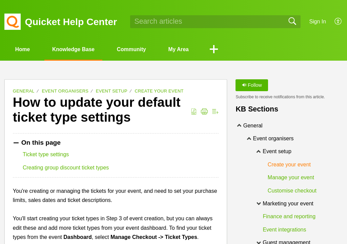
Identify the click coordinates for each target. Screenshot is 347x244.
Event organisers (65, 91)
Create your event (159, 91)
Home (23, 49)
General (24, 91)
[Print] (204, 111)
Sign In (317, 21)
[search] (215, 21)
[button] (222, 50)
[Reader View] (215, 111)
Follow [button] (252, 85)
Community (137, 49)
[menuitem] (334, 21)
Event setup (111, 91)
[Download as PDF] (194, 111)
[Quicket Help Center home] (12, 22)
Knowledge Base (76, 49)
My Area (186, 49)
